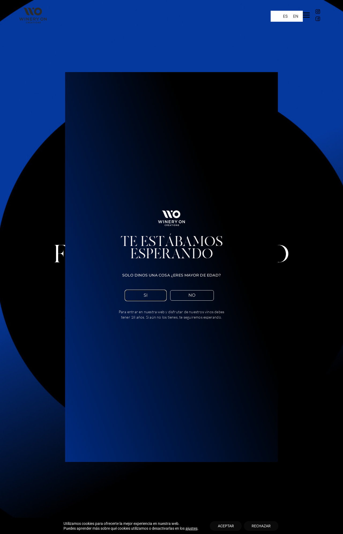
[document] (171, 267)
